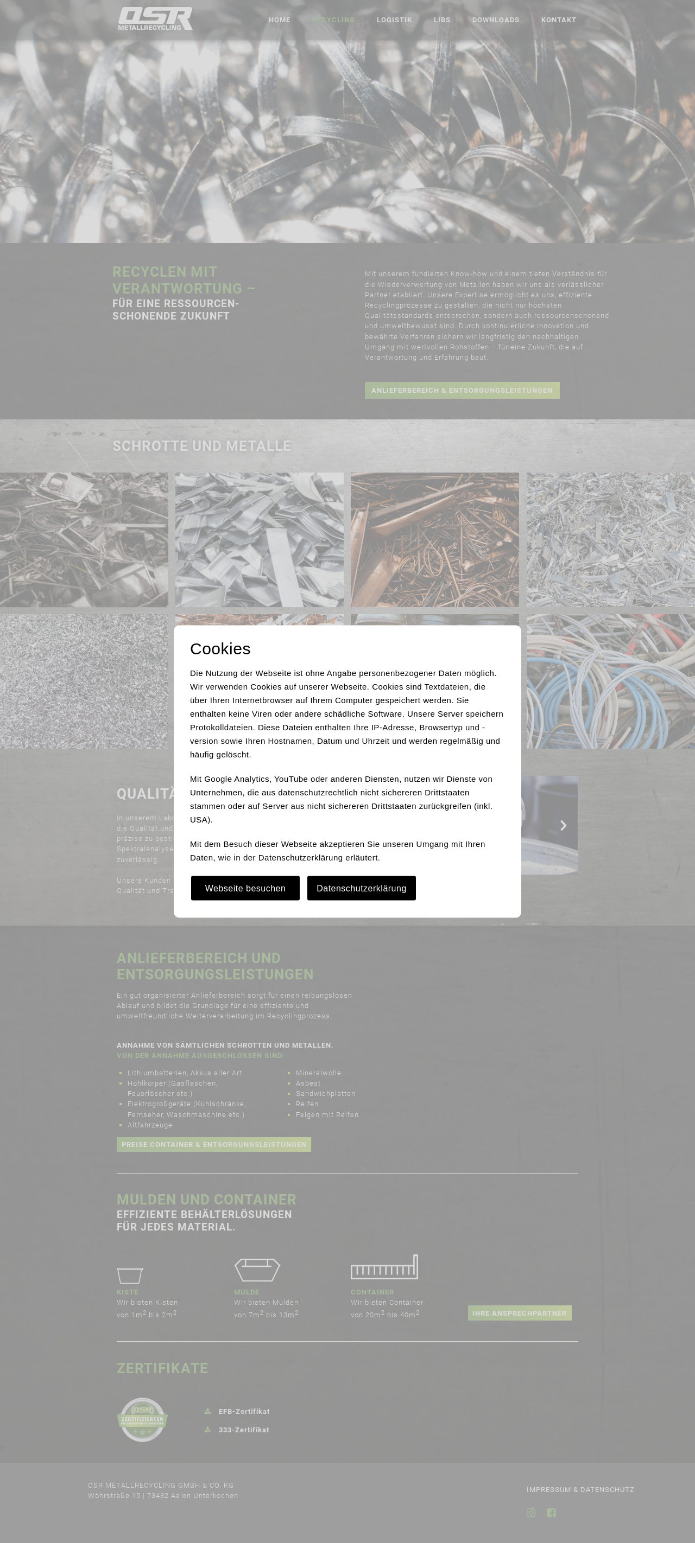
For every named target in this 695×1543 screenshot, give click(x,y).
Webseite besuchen (245, 888)
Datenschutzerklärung (362, 888)
